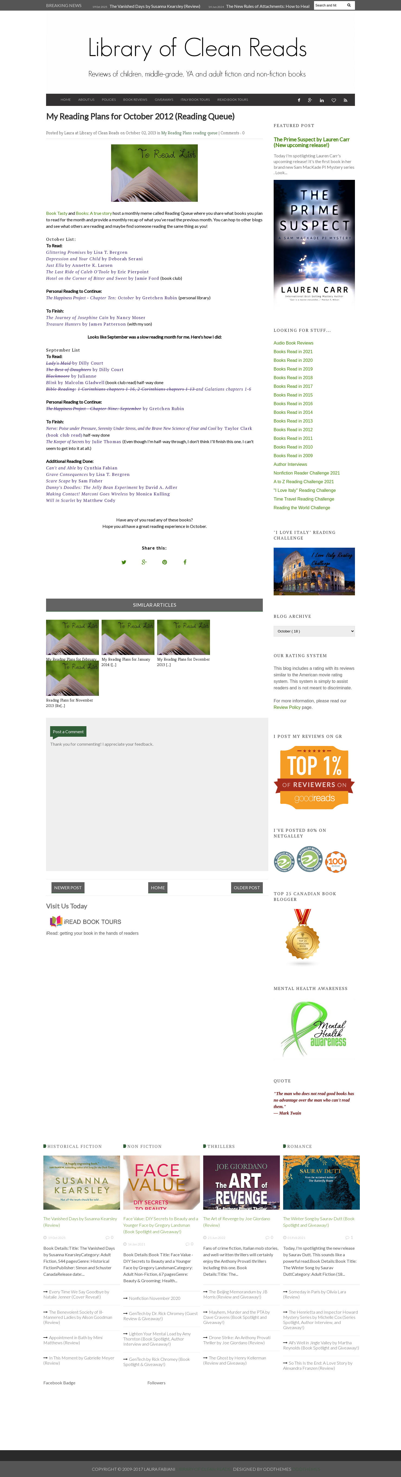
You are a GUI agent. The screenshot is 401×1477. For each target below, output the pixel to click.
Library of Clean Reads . (204, 1469)
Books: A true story (94, 213)
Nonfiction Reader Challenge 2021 (307, 473)
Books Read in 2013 (293, 421)
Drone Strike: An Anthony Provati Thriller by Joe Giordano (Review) (236, 1340)
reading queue (206, 133)
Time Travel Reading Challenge (304, 499)
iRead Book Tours (232, 100)
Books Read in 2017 (293, 386)
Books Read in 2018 (293, 377)
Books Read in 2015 (293, 395)
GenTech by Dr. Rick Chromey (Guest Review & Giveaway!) (160, 1316)
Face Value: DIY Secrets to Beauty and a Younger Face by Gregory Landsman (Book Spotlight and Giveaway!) (160, 1225)
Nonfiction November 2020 (154, 1298)
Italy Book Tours (195, 100)
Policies (109, 100)
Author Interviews (290, 464)
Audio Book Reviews (293, 343)
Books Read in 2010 (293, 447)
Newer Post (68, 887)
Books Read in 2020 (293, 360)
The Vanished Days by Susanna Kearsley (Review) (154, 6)
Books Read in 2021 (293, 351)
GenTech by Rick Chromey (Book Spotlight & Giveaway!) (156, 1361)
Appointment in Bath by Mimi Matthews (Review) (72, 1340)
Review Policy (287, 707)
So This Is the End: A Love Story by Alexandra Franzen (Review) (318, 1365)
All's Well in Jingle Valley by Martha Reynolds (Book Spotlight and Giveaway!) (321, 1345)
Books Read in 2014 (293, 412)
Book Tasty (56, 213)
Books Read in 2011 (293, 438)
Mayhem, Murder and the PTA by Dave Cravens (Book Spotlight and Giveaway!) (236, 1317)
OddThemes (306, 1469)
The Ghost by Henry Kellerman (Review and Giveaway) (234, 1360)
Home (66, 100)
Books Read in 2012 (293, 429)
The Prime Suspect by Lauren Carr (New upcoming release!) (312, 142)
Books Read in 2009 (293, 455)
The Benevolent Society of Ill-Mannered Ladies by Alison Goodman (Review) (77, 1317)
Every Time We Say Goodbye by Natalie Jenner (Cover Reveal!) (76, 1294)
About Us (86, 100)
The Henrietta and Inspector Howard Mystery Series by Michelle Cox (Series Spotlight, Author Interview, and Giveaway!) (320, 1319)
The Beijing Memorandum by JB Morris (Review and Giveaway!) (235, 1294)
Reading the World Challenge (302, 507)
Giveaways (164, 100)
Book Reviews (135, 100)
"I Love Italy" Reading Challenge (305, 490)
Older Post (247, 887)
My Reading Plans (177, 133)
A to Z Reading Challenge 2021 (304, 481)
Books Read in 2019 (293, 369)
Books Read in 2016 (293, 403)
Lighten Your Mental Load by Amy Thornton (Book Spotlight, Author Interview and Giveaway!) (157, 1338)
